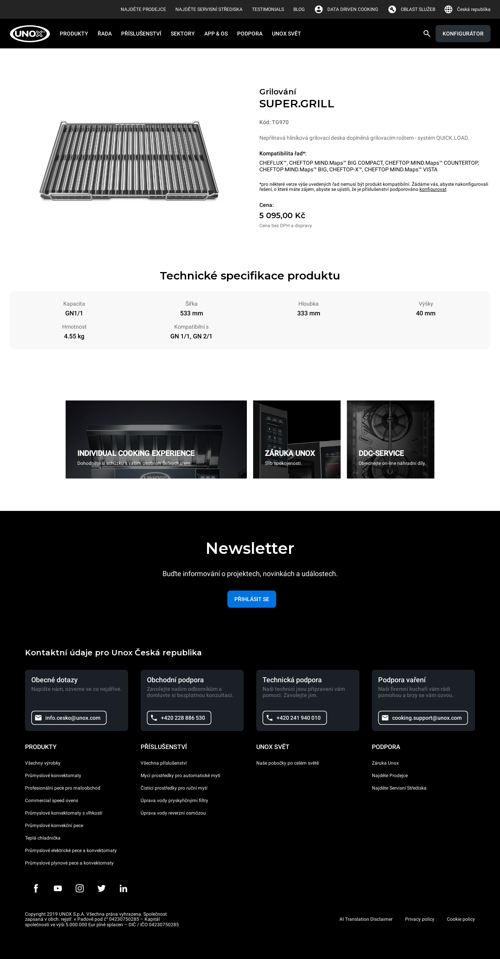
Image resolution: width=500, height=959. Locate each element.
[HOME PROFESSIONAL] (32, 34)
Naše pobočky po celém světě (287, 763)
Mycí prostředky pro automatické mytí (180, 775)
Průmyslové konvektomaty (53, 775)
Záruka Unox (385, 763)
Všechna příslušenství (164, 763)
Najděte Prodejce (390, 775)
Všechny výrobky (43, 763)
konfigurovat (433, 189)
